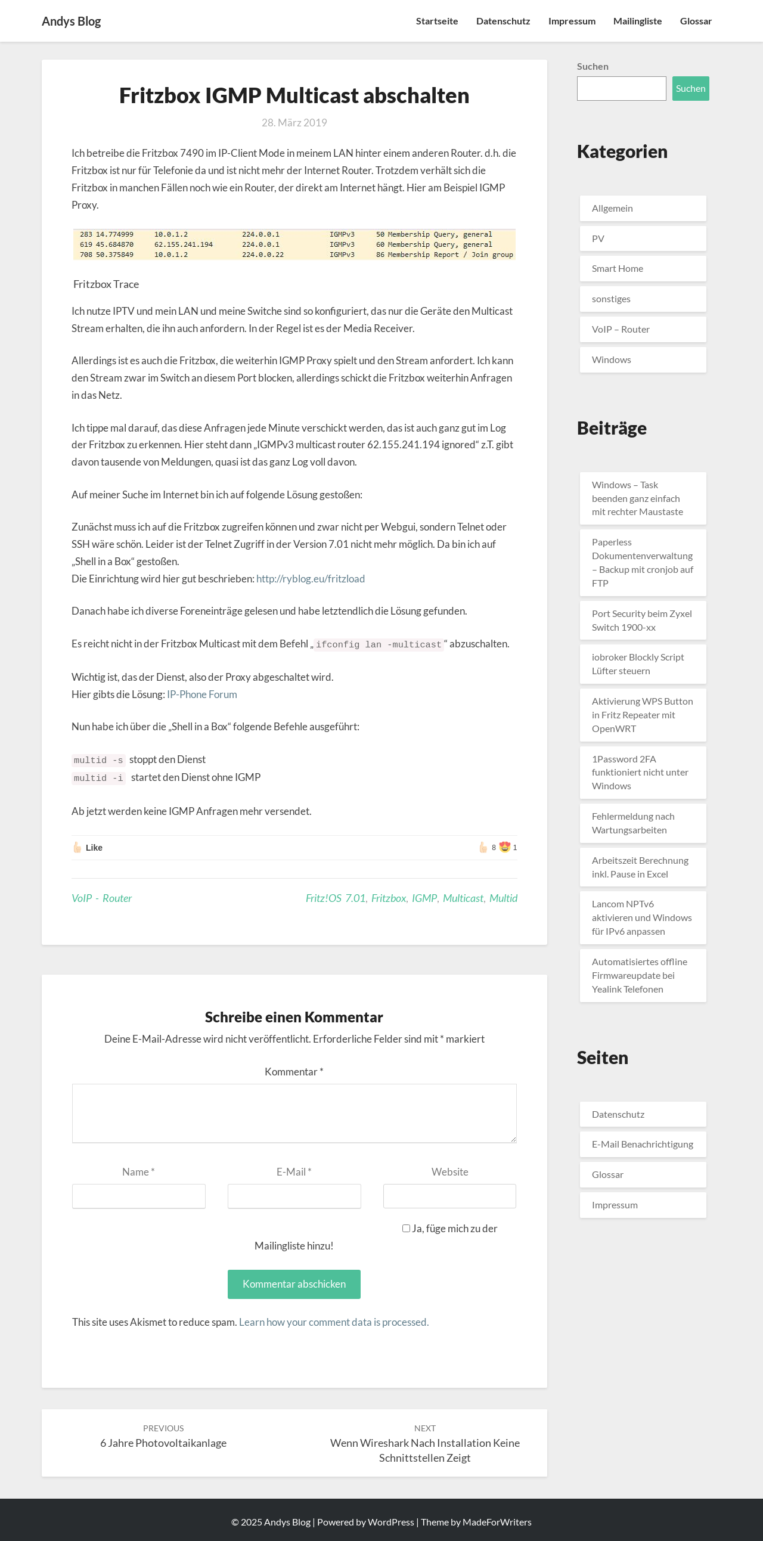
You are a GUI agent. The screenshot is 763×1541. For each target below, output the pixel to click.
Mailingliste (637, 20)
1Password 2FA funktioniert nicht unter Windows (640, 772)
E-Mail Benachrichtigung (642, 1143)
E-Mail (294, 1171)
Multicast (463, 897)
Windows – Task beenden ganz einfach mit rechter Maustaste (637, 498)
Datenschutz (503, 20)
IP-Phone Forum (202, 694)
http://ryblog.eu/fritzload (310, 578)
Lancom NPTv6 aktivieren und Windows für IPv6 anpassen (642, 917)
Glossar (696, 20)
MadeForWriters (497, 1521)
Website (450, 1171)
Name (138, 1171)
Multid (503, 897)
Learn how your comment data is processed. (334, 1322)
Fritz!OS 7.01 (335, 897)
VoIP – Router (621, 328)
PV (598, 238)
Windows (611, 359)
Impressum (571, 20)
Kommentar (294, 1071)
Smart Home (617, 268)
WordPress (391, 1521)
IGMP (424, 897)
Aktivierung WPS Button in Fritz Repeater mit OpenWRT (642, 714)
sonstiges (611, 298)
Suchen (593, 66)
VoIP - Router (102, 897)
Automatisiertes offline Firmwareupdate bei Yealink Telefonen (639, 975)
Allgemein (612, 207)
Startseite (437, 20)
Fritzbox (388, 897)
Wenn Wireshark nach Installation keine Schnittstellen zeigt (425, 1443)
